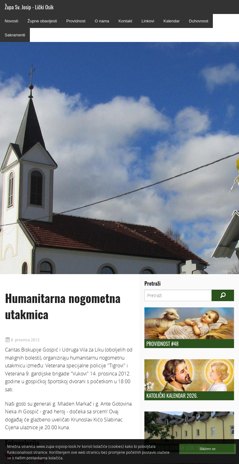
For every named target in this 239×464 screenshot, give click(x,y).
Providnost (75, 21)
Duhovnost (198, 21)
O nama (102, 21)
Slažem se (207, 449)
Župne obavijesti (42, 21)
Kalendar (171, 21)
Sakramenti (15, 35)
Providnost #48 (162, 343)
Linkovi (148, 21)
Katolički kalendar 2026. (171, 395)
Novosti (11, 21)
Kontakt (125, 21)
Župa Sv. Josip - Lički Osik (29, 7)
